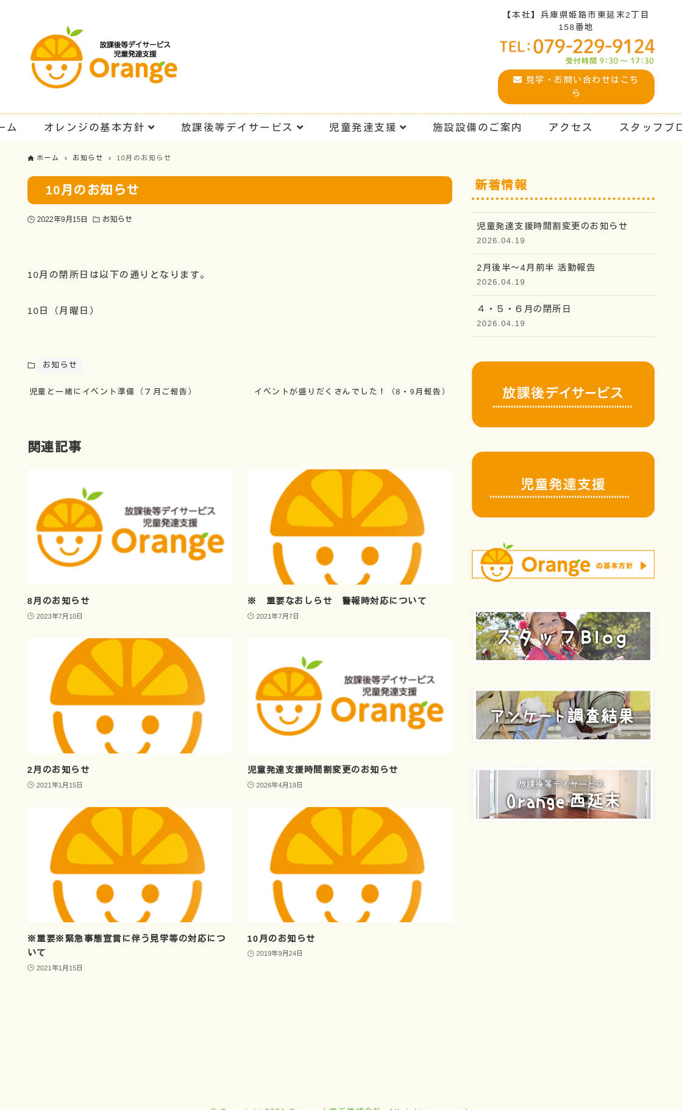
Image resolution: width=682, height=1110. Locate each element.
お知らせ (117, 219)
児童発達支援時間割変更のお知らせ (563, 233)
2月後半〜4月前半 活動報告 (563, 275)
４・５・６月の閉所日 (563, 316)
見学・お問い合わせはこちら (576, 86)
